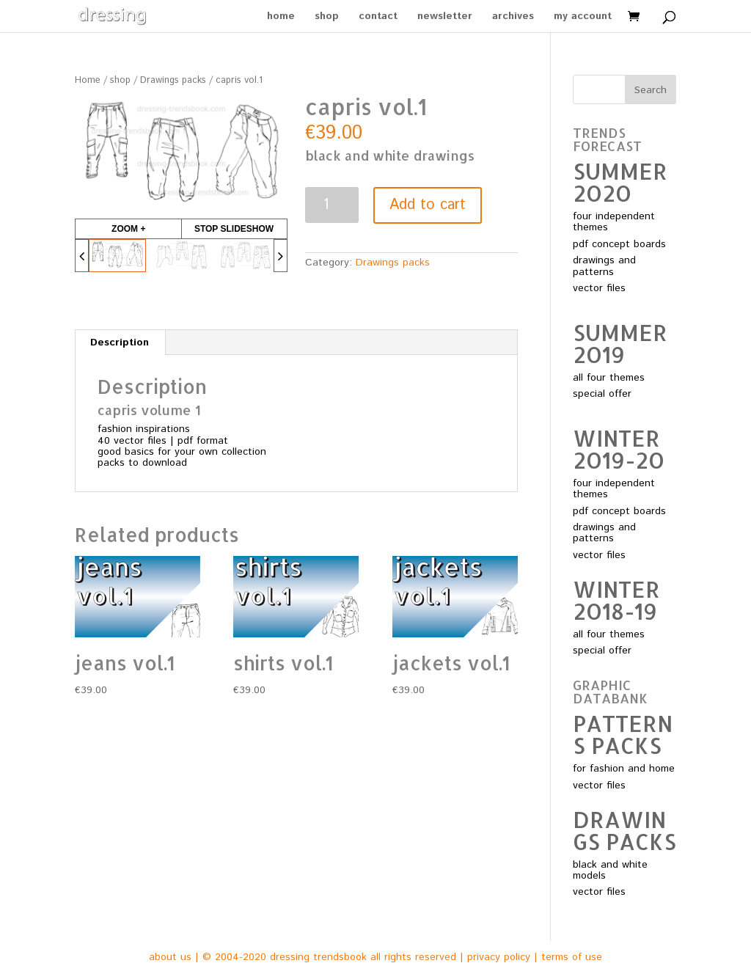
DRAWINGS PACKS (624, 830)
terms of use (571, 957)
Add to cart (427, 205)
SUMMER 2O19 (620, 343)
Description (119, 342)
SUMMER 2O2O (620, 182)
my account (583, 17)
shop (327, 17)
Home (87, 80)
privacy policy (498, 957)
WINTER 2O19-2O (618, 449)
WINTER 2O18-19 (616, 600)
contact (378, 17)
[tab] (120, 342)
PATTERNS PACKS (623, 734)
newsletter (444, 17)
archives (513, 17)
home (281, 17)
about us (170, 957)
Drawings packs (173, 80)
